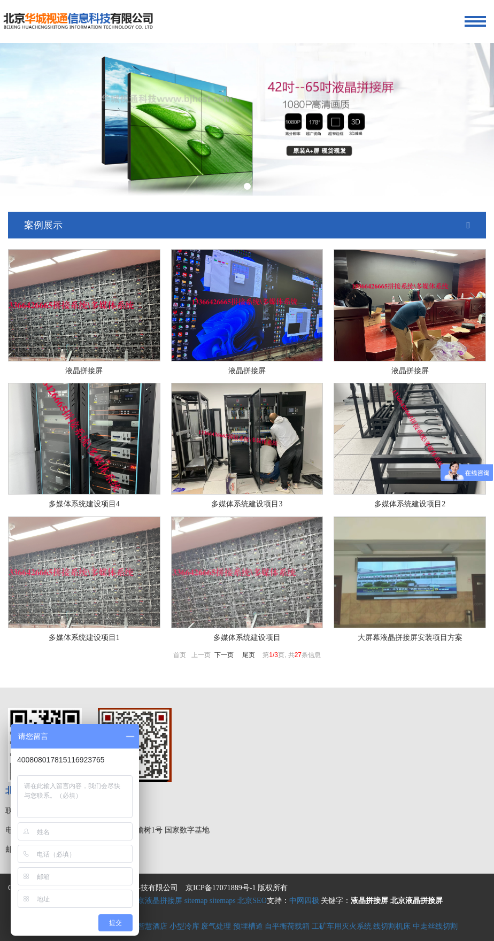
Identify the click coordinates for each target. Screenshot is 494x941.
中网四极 (304, 901)
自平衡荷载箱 (287, 926)
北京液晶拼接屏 (156, 901)
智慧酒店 (152, 926)
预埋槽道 (248, 926)
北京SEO (251, 901)
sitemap (196, 901)
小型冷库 (184, 926)
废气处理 (216, 926)
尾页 (248, 655)
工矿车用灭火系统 (342, 926)
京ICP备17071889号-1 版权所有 (237, 888)
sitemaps (223, 901)
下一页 (224, 655)
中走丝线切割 (435, 926)
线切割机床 (392, 926)
